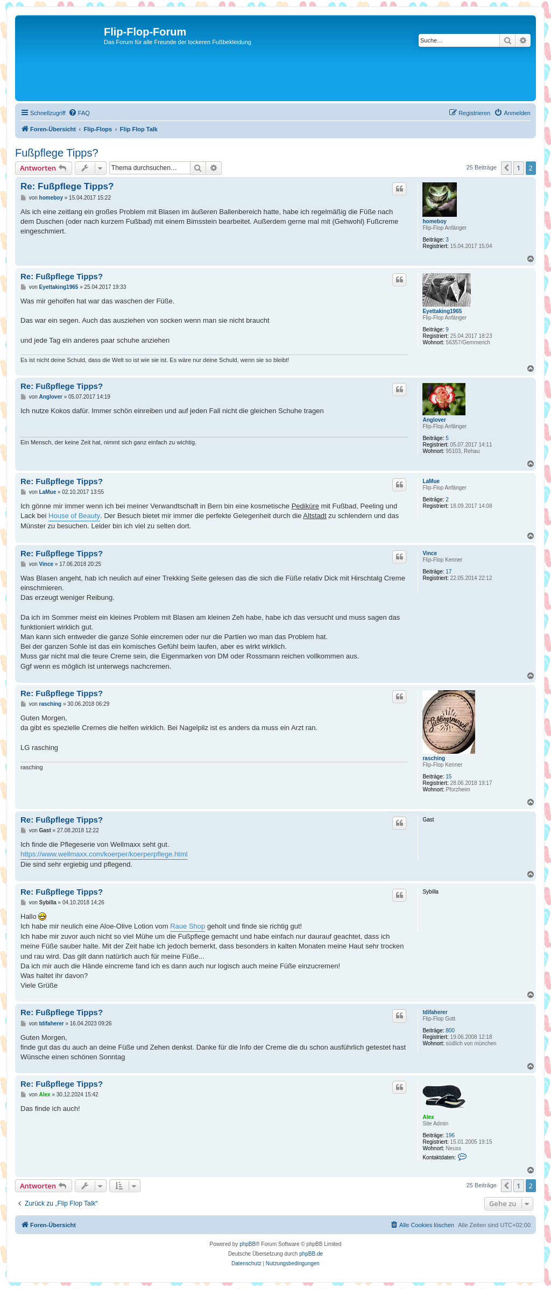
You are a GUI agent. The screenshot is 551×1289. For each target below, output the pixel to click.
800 (450, 1030)
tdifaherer (434, 1012)
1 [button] (518, 168)
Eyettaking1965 (442, 311)
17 (448, 572)
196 (450, 1135)
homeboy (434, 221)
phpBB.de (311, 1254)
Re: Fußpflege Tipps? (67, 186)
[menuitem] (79, 113)
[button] (506, 167)
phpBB (247, 1244)
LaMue (431, 481)
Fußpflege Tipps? (56, 153)
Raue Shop (187, 926)
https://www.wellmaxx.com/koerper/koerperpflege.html (104, 854)
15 (448, 777)
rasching (433, 758)
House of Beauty (74, 516)
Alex (428, 1117)
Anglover (434, 420)
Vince (429, 553)
